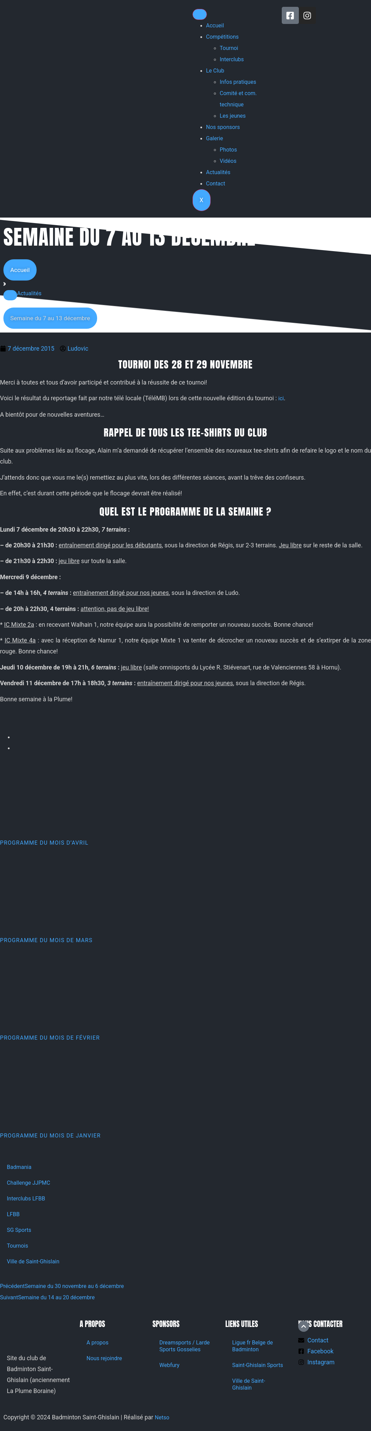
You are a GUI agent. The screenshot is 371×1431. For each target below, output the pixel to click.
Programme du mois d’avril (44, 843)
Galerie (214, 138)
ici (281, 398)
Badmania (19, 1167)
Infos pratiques (238, 82)
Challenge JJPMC (28, 1183)
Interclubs (232, 59)
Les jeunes (233, 116)
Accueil (215, 25)
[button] (10, 295)
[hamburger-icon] (200, 14)
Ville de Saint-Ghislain (33, 1261)
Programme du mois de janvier (50, 1135)
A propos (97, 1342)
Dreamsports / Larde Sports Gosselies (184, 1346)
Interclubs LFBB (26, 1198)
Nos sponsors (223, 127)
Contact (215, 183)
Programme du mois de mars (46, 940)
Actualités (218, 172)
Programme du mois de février (50, 1038)
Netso (162, 1417)
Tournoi (229, 48)
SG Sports (19, 1230)
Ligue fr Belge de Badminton (252, 1346)
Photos (228, 149)
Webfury (169, 1365)
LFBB (13, 1214)
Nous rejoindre (104, 1358)
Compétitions (222, 37)
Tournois (17, 1246)
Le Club (215, 70)
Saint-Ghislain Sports (257, 1365)
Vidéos (228, 161)
